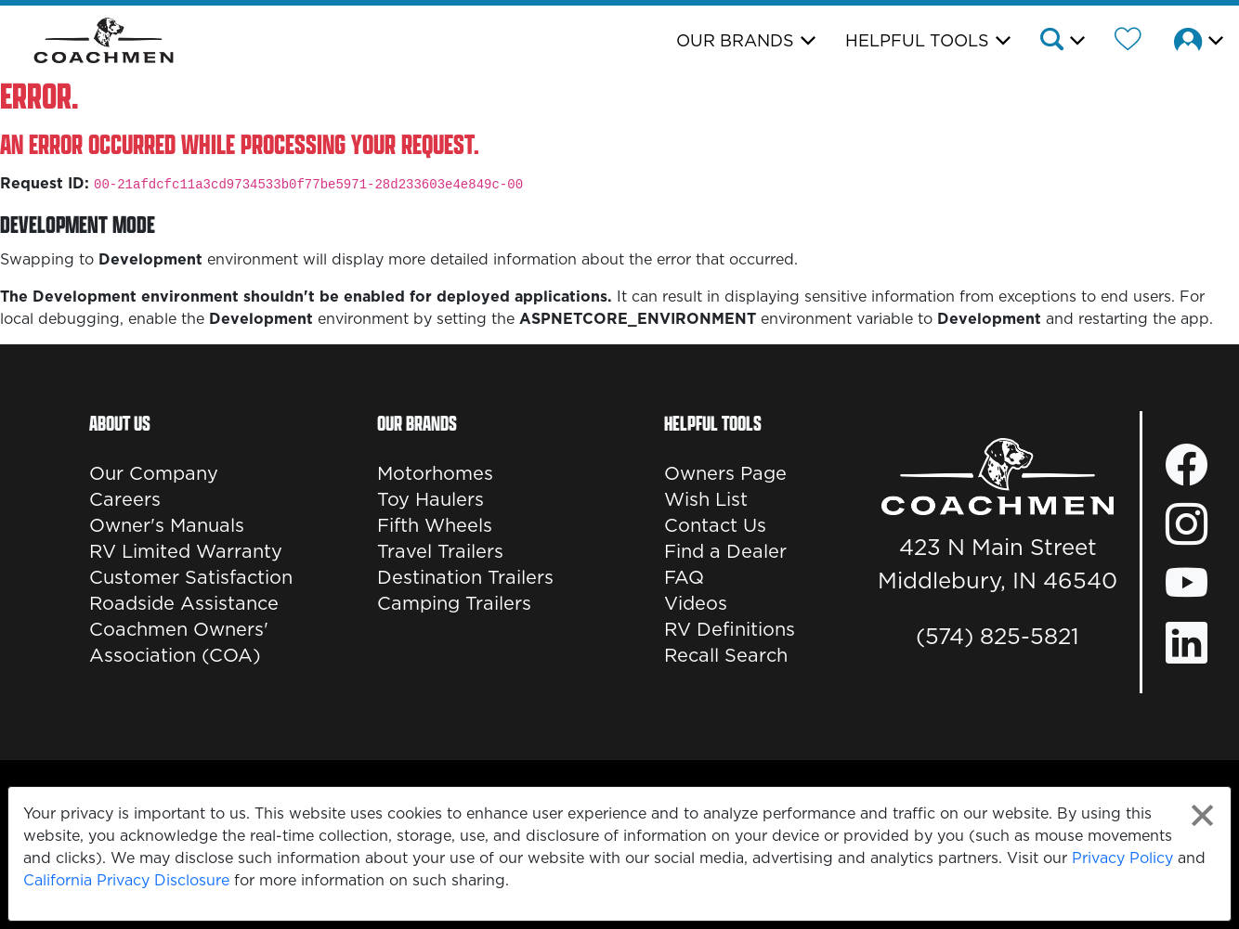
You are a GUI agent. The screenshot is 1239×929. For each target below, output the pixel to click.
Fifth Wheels (434, 525)
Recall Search (726, 655)
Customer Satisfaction (191, 577)
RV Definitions (729, 629)
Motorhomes (435, 473)
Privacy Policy (1122, 857)
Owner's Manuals (166, 525)
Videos (695, 603)
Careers (125, 499)
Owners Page (725, 473)
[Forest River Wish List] (1128, 41)
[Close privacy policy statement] (1202, 815)
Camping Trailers (454, 603)
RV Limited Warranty (185, 551)
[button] (1061, 41)
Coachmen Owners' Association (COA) (178, 642)
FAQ (684, 577)
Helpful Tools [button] (917, 40)
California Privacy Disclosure (126, 880)
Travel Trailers (440, 551)
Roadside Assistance (184, 603)
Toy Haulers (430, 499)
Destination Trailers (465, 577)
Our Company (153, 473)
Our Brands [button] (735, 40)
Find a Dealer (725, 551)
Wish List (706, 499)
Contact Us (715, 525)
